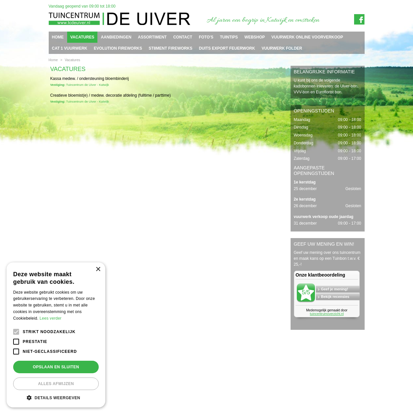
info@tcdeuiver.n (200, 385)
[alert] (56, 334)
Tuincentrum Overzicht (349, 396)
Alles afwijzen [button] (56, 383)
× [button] (97, 269)
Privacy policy (357, 390)
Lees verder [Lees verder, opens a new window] (50, 318)
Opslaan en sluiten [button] (56, 367)
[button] (56, 397)
